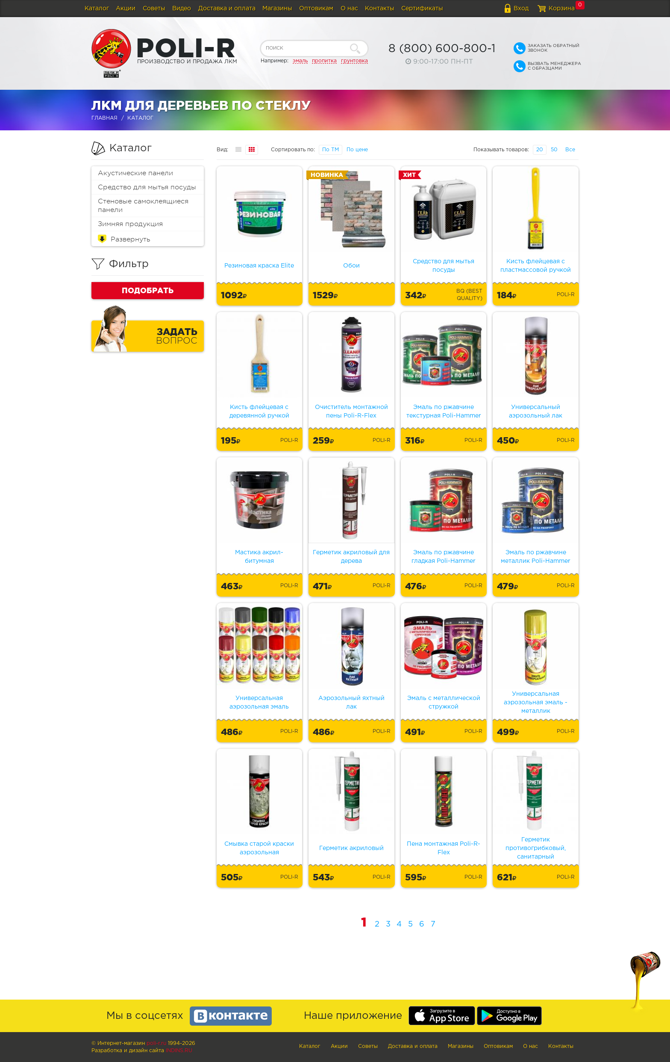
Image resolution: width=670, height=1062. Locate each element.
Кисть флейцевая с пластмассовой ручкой (535, 266)
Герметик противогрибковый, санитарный (535, 848)
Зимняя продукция (130, 224)
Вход (521, 8)
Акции (125, 8)
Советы (154, 8)
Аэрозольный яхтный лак (351, 702)
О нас (349, 8)
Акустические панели (135, 173)
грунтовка (354, 61)
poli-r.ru (156, 1043)
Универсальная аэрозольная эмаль (259, 702)
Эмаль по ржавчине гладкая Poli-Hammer (443, 557)
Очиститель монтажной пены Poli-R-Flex (351, 411)
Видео (181, 8)
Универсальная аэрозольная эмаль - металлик (535, 702)
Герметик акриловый (351, 848)
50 (554, 149)
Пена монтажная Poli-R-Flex (443, 848)
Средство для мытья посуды (147, 187)
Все (570, 149)
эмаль (300, 61)
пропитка (324, 61)
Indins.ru (179, 1050)
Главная (104, 118)
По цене (357, 149)
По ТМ (330, 149)
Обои (351, 265)
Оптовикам (316, 8)
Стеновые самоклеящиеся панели (143, 205)
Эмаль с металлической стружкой (443, 702)
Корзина (562, 8)
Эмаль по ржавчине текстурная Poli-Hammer (443, 411)
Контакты (379, 8)
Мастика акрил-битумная (259, 557)
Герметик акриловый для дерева (351, 557)
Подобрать (147, 290)
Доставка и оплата (227, 8)
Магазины (277, 8)
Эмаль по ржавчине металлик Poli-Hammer (535, 557)
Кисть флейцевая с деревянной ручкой (259, 411)
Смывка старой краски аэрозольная (259, 848)
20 (539, 149)
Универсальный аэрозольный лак (535, 411)
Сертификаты (422, 8)
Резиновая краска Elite (259, 265)
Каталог (97, 8)
